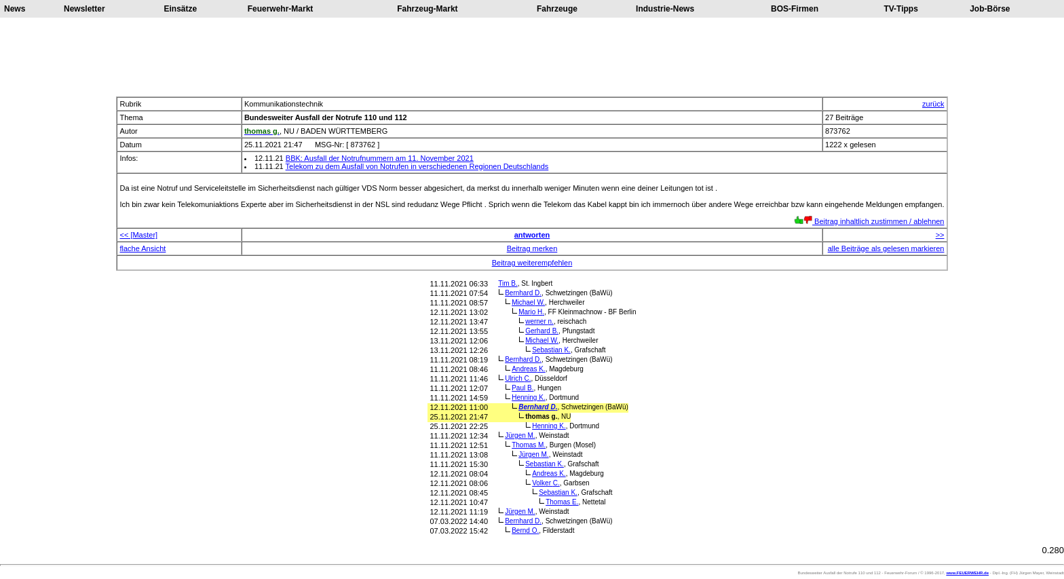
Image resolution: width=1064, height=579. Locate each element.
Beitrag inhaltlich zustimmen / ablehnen (869, 221)
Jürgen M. (520, 435)
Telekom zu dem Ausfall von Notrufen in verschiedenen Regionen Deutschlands (417, 166)
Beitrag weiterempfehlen (532, 263)
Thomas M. (529, 445)
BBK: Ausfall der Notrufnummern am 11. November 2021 (380, 158)
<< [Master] (138, 235)
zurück (933, 104)
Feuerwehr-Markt (281, 9)
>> (940, 235)
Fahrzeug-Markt (427, 9)
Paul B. (522, 388)
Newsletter (84, 9)
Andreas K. (528, 369)
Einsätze (180, 9)
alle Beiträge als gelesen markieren (886, 248)
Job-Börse (990, 9)
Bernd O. (525, 530)
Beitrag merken (532, 248)
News (14, 9)
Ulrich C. (518, 378)
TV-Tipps (900, 9)
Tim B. (508, 283)
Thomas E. (562, 502)
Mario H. (531, 312)
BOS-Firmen (794, 9)
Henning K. (529, 397)
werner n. (539, 321)
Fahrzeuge (557, 9)
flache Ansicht (142, 248)
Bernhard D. (523, 293)
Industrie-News (665, 9)
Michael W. (528, 302)
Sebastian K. (551, 350)
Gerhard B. (541, 331)
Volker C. (546, 483)
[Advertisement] (532, 57)
